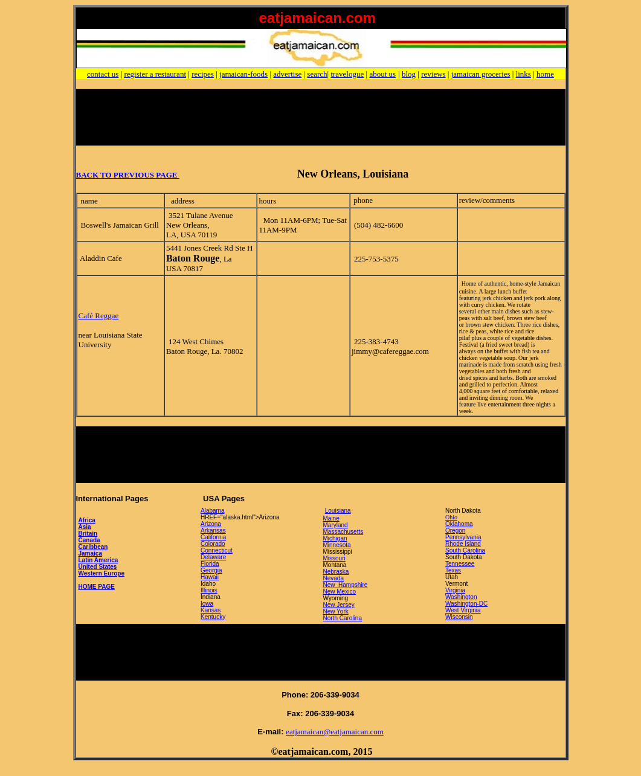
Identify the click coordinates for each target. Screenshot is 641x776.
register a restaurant (155, 74)
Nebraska (336, 571)
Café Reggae (99, 315)
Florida (210, 563)
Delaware (213, 557)
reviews (433, 74)
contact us (102, 74)
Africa (87, 520)
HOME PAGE (97, 586)
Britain (88, 533)
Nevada (333, 578)
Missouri (334, 558)
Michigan (335, 538)
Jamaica (90, 553)
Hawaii (210, 577)
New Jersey (339, 604)
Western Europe (102, 573)
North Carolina (342, 618)
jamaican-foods (243, 74)
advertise (287, 74)
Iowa (207, 603)
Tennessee (459, 563)
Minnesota (337, 545)
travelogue (347, 74)
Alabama (212, 510)
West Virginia (463, 610)
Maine (331, 518)
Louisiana (338, 510)
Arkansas (213, 530)
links (523, 74)
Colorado (213, 543)
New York (336, 611)
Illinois (209, 590)
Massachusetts (343, 531)
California (213, 537)
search (317, 74)
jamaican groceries (481, 74)
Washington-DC (466, 603)
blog (409, 74)
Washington (461, 597)
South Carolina (465, 550)
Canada (89, 540)
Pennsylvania (463, 537)
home (545, 74)
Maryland (335, 525)
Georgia (211, 570)
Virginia (455, 590)
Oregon (455, 530)
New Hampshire (345, 585)
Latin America (98, 560)
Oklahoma (459, 524)
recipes (203, 74)
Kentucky (213, 617)
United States (98, 566)
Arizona (211, 524)
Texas (453, 570)
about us (382, 74)
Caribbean (93, 547)
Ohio (451, 517)
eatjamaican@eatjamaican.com (335, 731)
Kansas (211, 610)
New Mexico (339, 591)
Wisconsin (459, 617)
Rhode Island (463, 543)
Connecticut (217, 550)
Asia (85, 527)
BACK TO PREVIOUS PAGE (127, 174)
